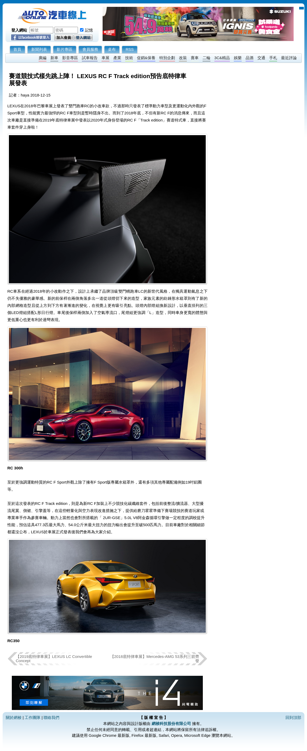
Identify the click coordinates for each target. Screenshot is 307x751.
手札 (273, 57)
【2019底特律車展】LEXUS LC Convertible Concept (54, 658)
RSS (130, 49)
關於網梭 (14, 717)
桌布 (112, 49)
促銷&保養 (146, 57)
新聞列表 (39, 49)
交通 (261, 57)
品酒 (249, 57)
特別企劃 (167, 57)
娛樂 (238, 57)
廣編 (42, 57)
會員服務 (90, 49)
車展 (105, 57)
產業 (117, 57)
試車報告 (90, 57)
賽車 (195, 57)
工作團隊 (32, 717)
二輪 (206, 57)
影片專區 (64, 49)
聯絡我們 (51, 717)
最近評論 (289, 57)
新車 (54, 57)
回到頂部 (293, 717)
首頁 (17, 49)
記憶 (89, 30)
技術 (129, 57)
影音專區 (70, 57)
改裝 (183, 57)
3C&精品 (222, 57)
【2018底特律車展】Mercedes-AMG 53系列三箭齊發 (154, 658)
